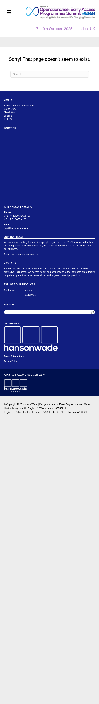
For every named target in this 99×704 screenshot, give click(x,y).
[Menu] (9, 12)
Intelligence (30, 295)
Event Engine (66, 404)
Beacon (28, 290)
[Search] (49, 74)
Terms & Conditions (14, 356)
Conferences (10, 290)
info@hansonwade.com (16, 228)
